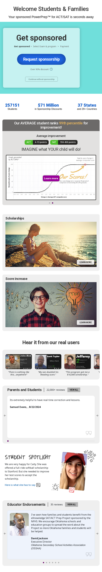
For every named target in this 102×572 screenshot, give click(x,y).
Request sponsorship (41, 59)
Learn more (85, 262)
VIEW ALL (74, 390)
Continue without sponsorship (41, 79)
